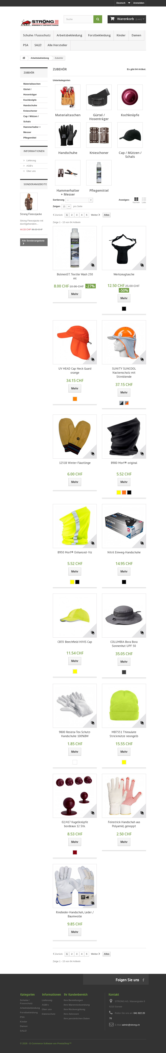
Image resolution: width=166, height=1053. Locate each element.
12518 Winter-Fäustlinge (75, 463)
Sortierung (58, 199)
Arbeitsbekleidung (69, 35)
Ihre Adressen (71, 1014)
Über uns (31, 171)
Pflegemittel (29, 137)
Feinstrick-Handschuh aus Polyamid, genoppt (124, 824)
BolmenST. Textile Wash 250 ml (75, 276)
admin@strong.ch (131, 1025)
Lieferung (31, 160)
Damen (136, 35)
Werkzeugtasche (124, 274)
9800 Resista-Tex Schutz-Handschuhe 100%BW (75, 734)
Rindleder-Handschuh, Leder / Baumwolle (75, 914)
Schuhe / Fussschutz (37, 35)
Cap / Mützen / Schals (31, 119)
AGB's (29, 165)
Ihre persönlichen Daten (77, 1018)
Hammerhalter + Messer (32, 130)
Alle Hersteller (57, 45)
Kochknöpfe (30, 100)
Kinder (121, 35)
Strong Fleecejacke (31, 214)
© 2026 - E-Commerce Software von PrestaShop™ (46, 1043)
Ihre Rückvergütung (74, 1009)
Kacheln (136, 200)
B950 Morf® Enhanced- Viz (75, 552)
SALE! (37, 45)
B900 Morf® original (124, 463)
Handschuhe (30, 105)
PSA (25, 45)
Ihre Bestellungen (73, 1000)
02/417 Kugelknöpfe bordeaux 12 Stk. (75, 824)
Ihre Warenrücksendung (77, 1005)
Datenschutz (48, 1014)
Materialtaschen (32, 83)
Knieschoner (30, 111)
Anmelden (138, 3)
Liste (144, 200)
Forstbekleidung (99, 35)
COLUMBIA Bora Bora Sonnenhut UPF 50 (123, 644)
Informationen (34, 151)
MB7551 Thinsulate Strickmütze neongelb (124, 734)
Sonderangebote (35, 184)
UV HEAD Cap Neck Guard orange (74, 371)
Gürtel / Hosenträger (30, 92)
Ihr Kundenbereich (75, 994)
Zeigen (56, 206)
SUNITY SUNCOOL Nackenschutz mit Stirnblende (124, 373)
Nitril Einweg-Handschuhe (124, 552)
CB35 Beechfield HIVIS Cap (75, 642)
